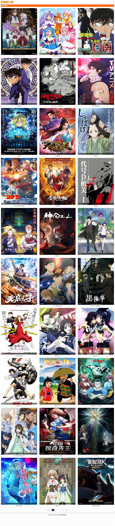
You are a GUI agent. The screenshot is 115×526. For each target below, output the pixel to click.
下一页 (66, 510)
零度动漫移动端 (63, 514)
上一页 (48, 510)
